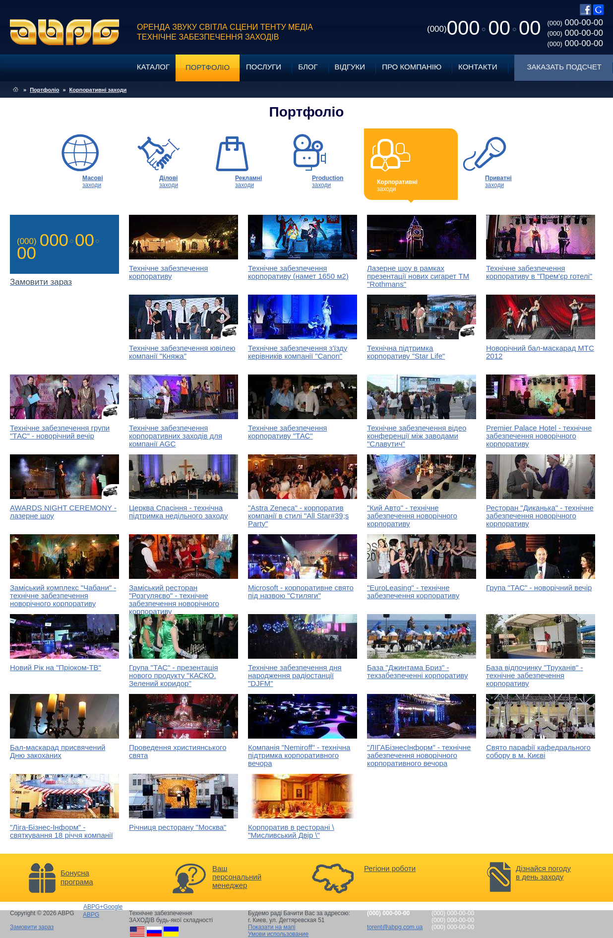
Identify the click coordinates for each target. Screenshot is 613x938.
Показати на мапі (272, 927)
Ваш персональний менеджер (236, 876)
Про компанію (411, 67)
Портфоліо (207, 67)
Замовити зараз (32, 927)
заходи (92, 181)
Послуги (263, 67)
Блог (307, 67)
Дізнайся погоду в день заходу (543, 872)
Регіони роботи (390, 868)
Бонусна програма (77, 877)
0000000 (484, 28)
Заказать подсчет (564, 67)
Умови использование (278, 934)
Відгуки (350, 67)
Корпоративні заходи (98, 90)
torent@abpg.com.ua (395, 927)
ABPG (65, 32)
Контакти (477, 67)
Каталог (153, 67)
